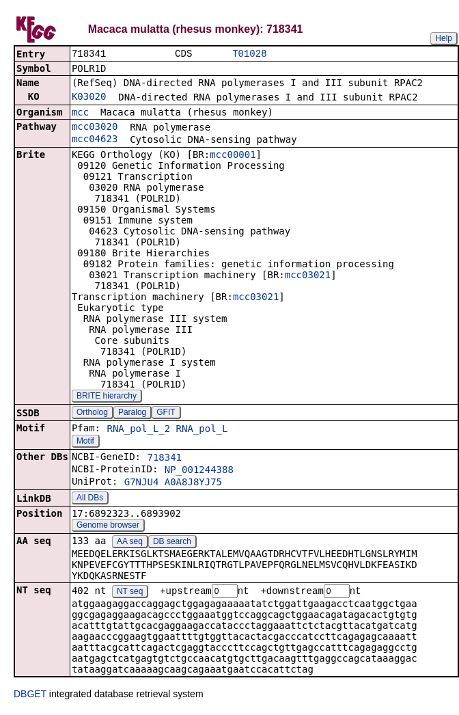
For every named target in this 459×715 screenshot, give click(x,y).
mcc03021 (308, 276)
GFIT (165, 413)
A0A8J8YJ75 (193, 483)
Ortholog (92, 413)
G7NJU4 (141, 483)
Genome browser (107, 526)
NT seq (130, 593)
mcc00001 (232, 155)
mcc (80, 113)
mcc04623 (94, 140)
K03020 (89, 97)
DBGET (30, 695)
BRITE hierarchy (106, 397)
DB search (172, 543)
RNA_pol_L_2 (138, 429)
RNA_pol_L (202, 429)
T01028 (249, 54)
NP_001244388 (199, 471)
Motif (85, 442)
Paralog (132, 413)
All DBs (89, 499)
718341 (164, 458)
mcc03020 (94, 127)
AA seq (130, 543)
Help (443, 38)
